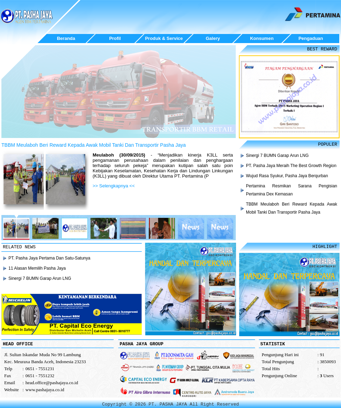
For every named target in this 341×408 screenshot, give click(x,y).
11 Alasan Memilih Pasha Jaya (37, 268)
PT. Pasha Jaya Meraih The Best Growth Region (291, 165)
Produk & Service (164, 38)
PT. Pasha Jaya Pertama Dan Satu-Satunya (49, 258)
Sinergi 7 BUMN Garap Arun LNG (277, 155)
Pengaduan (311, 38)
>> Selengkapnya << (114, 185)
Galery (213, 38)
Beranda (66, 38)
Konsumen (262, 38)
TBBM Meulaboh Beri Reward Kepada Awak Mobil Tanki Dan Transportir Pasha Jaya (93, 145)
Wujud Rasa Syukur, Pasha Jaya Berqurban (287, 175)
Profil (115, 38)
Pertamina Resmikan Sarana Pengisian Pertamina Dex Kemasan (291, 190)
